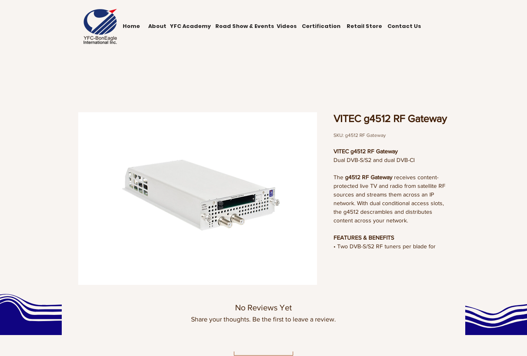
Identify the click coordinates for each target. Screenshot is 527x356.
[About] (157, 26)
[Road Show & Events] (244, 26)
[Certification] (321, 26)
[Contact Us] (404, 26)
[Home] (131, 26)
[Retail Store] (364, 26)
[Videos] (286, 26)
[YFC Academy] (190, 26)
